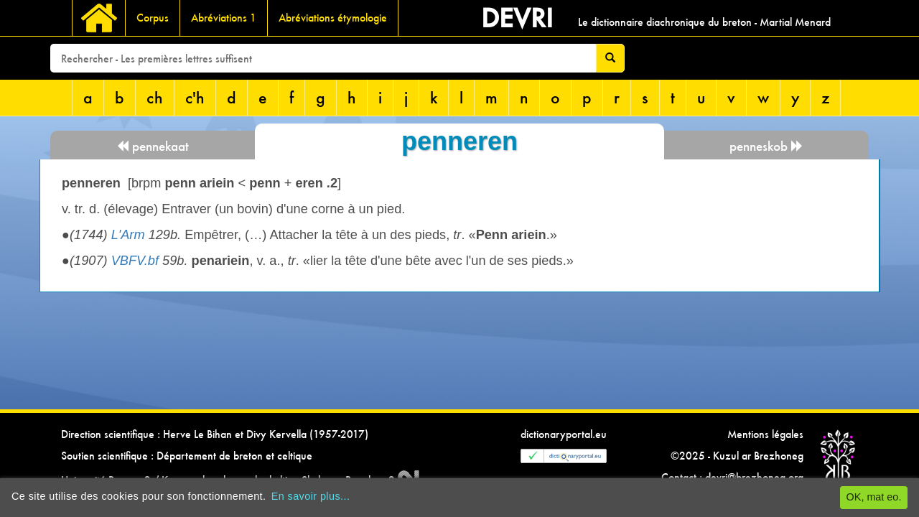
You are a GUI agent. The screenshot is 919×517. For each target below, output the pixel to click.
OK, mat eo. (874, 497)
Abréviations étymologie (333, 17)
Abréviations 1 (223, 17)
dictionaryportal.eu (564, 434)
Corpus (152, 17)
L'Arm (128, 235)
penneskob (766, 146)
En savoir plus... (310, 496)
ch (154, 97)
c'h (195, 97)
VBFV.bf (135, 260)
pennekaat (152, 146)
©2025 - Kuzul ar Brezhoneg (737, 455)
